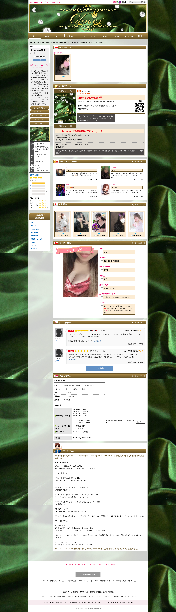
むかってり (115, 170)
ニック (56, 340)
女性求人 (141, 36)
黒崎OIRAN (34, 236)
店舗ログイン (108, 596)
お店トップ (35, 36)
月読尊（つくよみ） (37, 239)
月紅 (32, 222)
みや (117, 233)
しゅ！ (69, 170)
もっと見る (138, 161)
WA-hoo (33, 226)
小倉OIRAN (34, 232)
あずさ (99, 233)
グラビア (100, 596)
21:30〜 (114, 187)
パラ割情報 (57, 596)
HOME (124, 2)
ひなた (63, 77)
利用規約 (123, 596)
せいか (68, 167)
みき (136, 233)
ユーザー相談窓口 (88, 575)
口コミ (117, 36)
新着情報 (83, 596)
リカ (113, 185)
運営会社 (116, 596)
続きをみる (97, 341)
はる (67, 185)
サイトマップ (132, 596)
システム (82, 36)
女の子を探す (66, 596)
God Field (34, 249)
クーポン (94, 36)
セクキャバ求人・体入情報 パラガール (120, 602)
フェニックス (35, 245)
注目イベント (92, 596)
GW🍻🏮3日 (71, 187)
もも (62, 233)
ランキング (75, 596)
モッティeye (129, 36)
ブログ (47, 36)
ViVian (33, 242)
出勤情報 (70, 36)
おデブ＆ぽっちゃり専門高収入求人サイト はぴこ (85, 602)
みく (81, 233)
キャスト (59, 36)
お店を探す (49, 596)
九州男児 (57, 361)
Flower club (35, 229)
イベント (106, 36)
